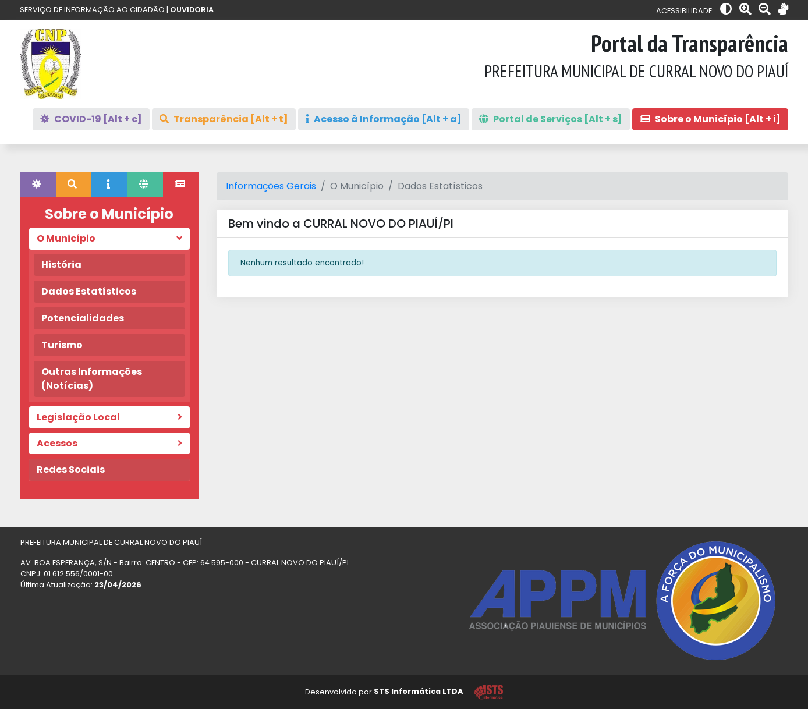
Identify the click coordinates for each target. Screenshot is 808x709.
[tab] (38, 184)
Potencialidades (82, 318)
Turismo (62, 345)
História (61, 264)
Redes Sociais (71, 469)
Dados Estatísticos (88, 291)
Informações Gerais (271, 186)
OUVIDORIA (192, 10)
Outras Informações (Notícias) (91, 378)
